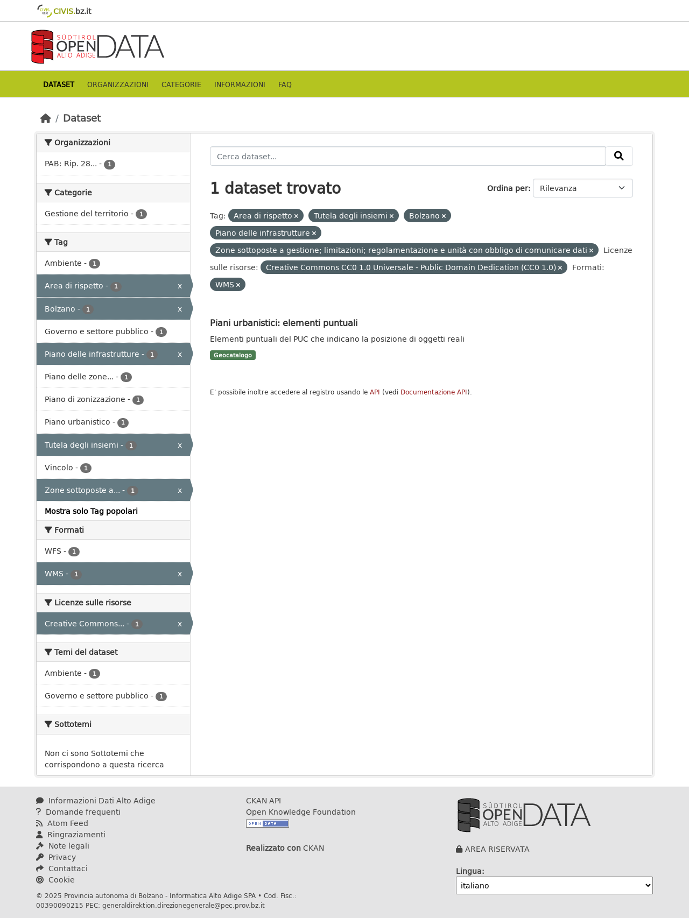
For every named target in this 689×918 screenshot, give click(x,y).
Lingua (469, 871)
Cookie (55, 879)
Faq (285, 84)
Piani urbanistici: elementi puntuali (283, 322)
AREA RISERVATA (497, 849)
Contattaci (62, 868)
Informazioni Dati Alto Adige (96, 800)
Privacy (56, 857)
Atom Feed (62, 823)
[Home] (45, 118)
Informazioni (239, 84)
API (375, 392)
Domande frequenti (78, 811)
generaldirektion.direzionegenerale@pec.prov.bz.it (183, 905)
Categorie (181, 84)
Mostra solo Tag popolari (91, 511)
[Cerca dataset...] (408, 156)
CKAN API (263, 800)
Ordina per (507, 188)
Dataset (58, 84)
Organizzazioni (118, 84)
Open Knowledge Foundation (301, 811)
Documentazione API (433, 392)
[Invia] (619, 156)
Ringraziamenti (71, 834)
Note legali (62, 845)
